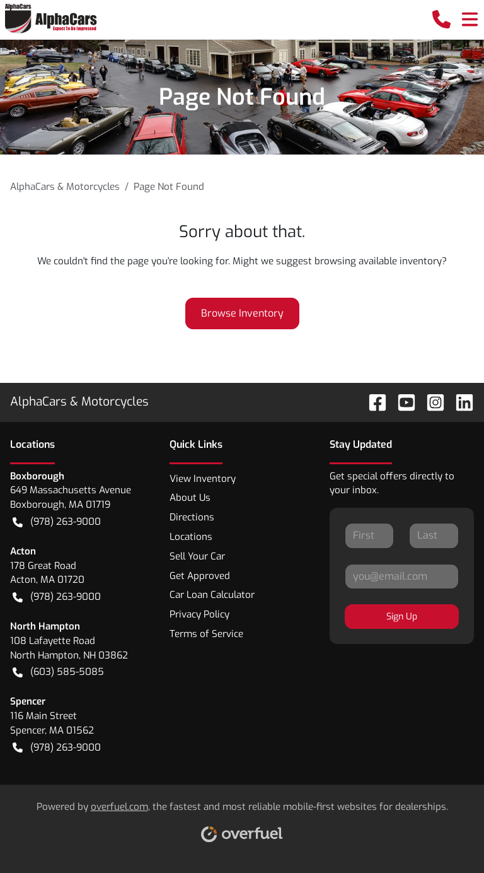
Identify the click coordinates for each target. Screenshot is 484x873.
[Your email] (402, 576)
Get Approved (200, 576)
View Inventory (203, 478)
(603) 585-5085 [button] (58, 672)
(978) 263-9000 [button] (57, 522)
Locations (191, 536)
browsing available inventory (378, 261)
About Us (190, 497)
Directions (192, 517)
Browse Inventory (242, 313)
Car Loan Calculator (212, 595)
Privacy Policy (199, 614)
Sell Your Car (197, 556)
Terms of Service (206, 634)
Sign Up (401, 617)
